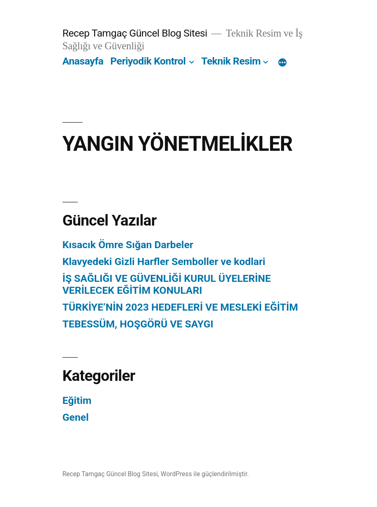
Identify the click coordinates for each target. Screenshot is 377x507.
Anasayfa (83, 61)
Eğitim (77, 400)
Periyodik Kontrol (147, 61)
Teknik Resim (231, 61)
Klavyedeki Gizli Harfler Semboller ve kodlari (164, 261)
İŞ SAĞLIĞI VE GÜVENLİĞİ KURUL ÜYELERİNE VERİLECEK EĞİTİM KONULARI (166, 284)
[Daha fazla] (282, 63)
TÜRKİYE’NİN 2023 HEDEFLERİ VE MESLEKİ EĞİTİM (180, 307)
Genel (75, 417)
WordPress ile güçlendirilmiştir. (205, 474)
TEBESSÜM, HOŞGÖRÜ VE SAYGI (137, 324)
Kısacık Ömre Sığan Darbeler (127, 245)
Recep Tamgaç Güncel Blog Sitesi (134, 33)
